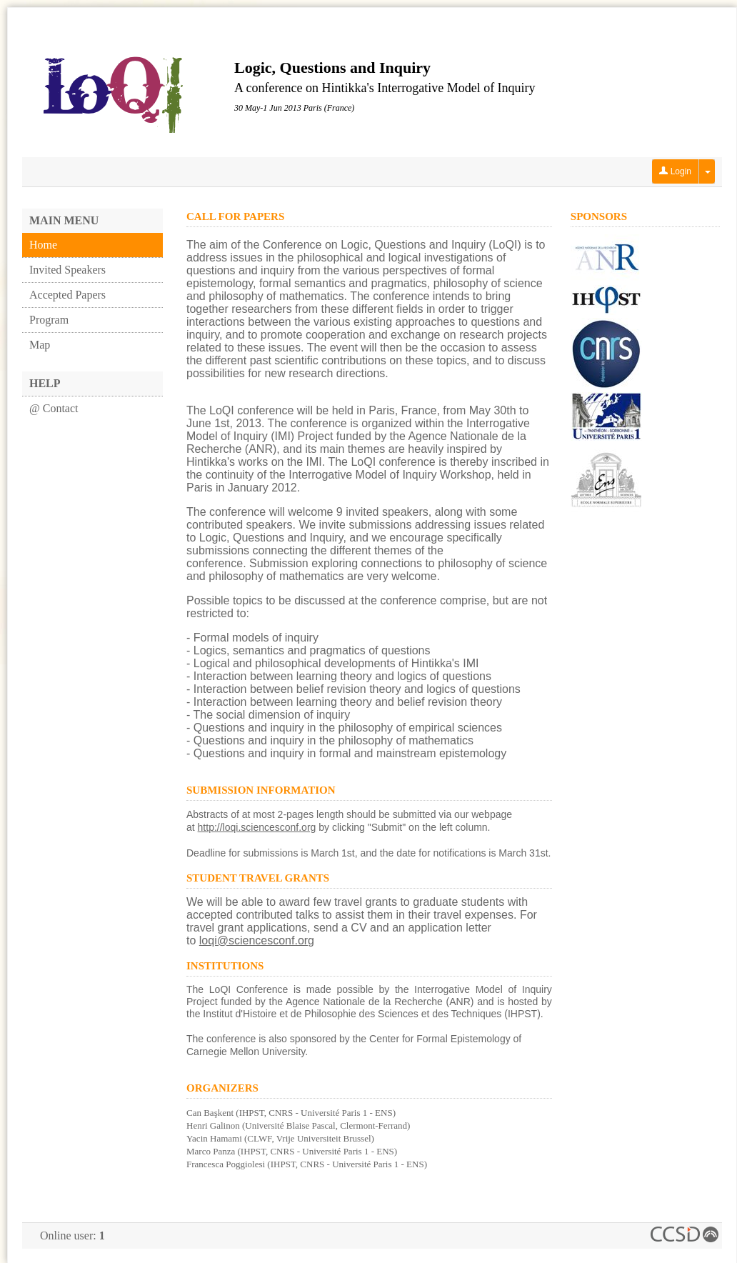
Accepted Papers (67, 295)
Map (39, 345)
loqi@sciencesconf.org (256, 940)
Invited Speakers (67, 270)
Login (675, 171)
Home (43, 245)
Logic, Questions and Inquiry (332, 67)
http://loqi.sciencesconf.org (257, 827)
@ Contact (54, 408)
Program (49, 320)
